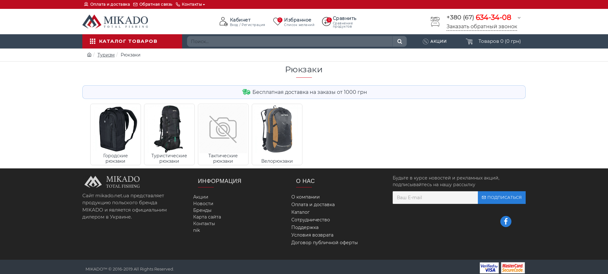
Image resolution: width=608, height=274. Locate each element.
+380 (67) (478, 17)
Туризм (106, 55)
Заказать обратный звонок (481, 26)
